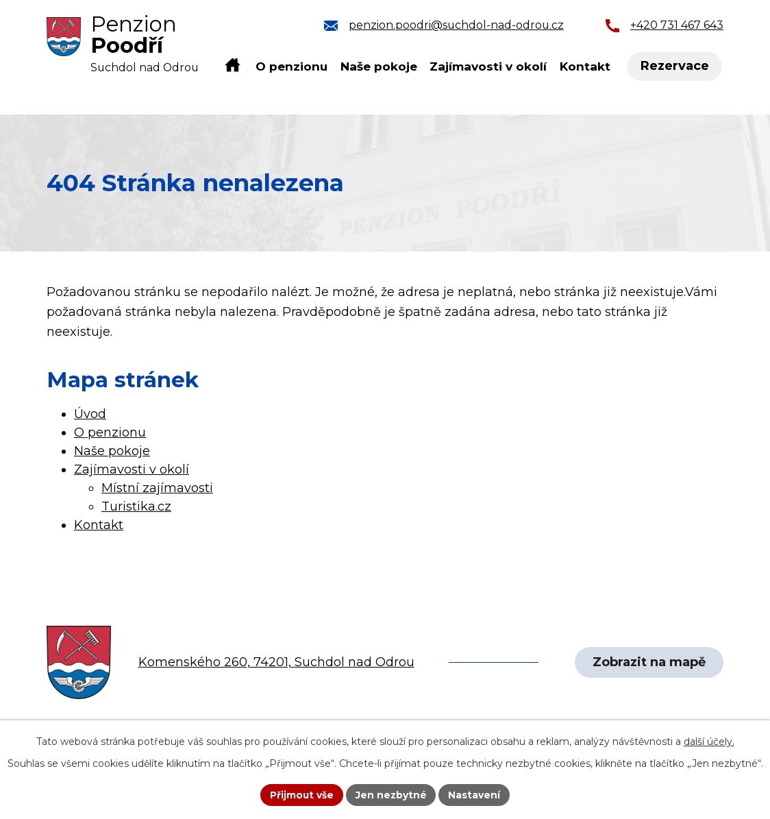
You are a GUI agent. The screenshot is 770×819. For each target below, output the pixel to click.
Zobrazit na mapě (648, 662)
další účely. (709, 741)
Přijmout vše (301, 794)
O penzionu (291, 66)
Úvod (232, 66)
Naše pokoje (378, 66)
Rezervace (675, 66)
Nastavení (475, 794)
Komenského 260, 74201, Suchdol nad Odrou (276, 662)
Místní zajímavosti (157, 488)
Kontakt (585, 66)
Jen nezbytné (391, 794)
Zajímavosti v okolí (488, 66)
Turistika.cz (136, 506)
